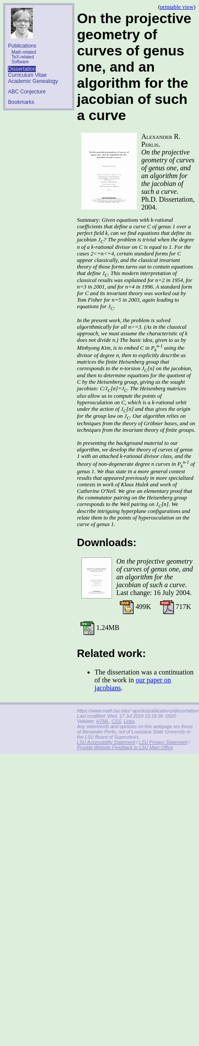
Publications (22, 46)
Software (19, 61)
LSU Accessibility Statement (106, 742)
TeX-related (22, 57)
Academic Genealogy (33, 81)
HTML (102, 721)
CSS (116, 721)
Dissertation (21, 69)
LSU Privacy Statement (163, 742)
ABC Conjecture (26, 92)
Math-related (23, 52)
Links (129, 721)
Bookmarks (21, 102)
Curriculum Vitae (27, 75)
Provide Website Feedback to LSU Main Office (125, 747)
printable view (177, 6)
